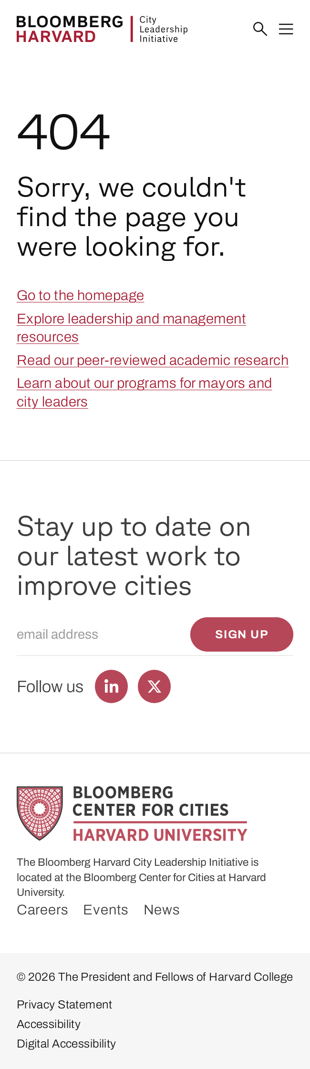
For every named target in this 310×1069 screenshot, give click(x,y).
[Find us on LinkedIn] (111, 686)
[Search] (260, 29)
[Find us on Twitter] (154, 686)
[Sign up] (241, 634)
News (162, 909)
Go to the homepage (81, 295)
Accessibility (49, 1024)
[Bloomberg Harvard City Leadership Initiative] (102, 29)
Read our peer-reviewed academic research (153, 360)
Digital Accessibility (66, 1044)
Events (106, 909)
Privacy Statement (64, 1004)
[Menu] (286, 29)
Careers (43, 909)
